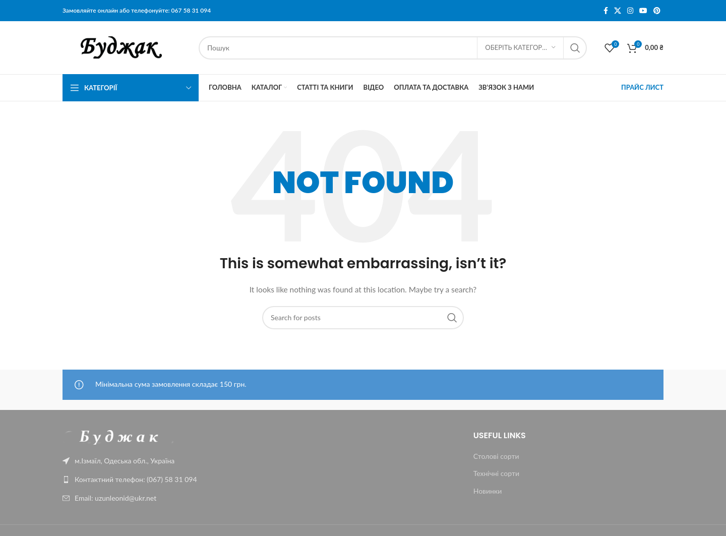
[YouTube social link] (643, 11)
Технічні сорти (496, 473)
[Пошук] (393, 47)
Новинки (487, 491)
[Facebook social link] (605, 11)
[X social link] (617, 11)
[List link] (132, 479)
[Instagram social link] (630, 11)
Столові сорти (496, 456)
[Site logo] (126, 46)
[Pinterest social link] (656, 11)
